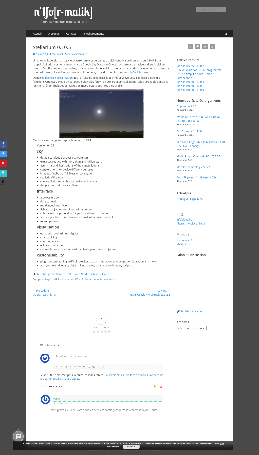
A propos (54, 33)
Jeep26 (57, 398)
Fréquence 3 (184, 240)
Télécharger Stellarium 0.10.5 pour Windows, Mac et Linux (73, 274)
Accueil (37, 33)
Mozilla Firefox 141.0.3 (190, 90)
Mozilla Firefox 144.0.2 (190, 66)
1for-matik (57, 54)
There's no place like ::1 (191, 223)
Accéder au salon (191, 311)
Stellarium (87, 279)
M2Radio (182, 244)
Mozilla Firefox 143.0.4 (190, 82)
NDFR (180, 203)
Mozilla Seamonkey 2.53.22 (193, 167)
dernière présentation (59, 78)
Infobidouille (184, 219)
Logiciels (50, 279)
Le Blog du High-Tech (190, 199)
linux (66, 279)
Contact (71, 33)
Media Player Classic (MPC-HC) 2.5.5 (199, 156)
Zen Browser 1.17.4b (189, 131)
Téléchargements (93, 33)
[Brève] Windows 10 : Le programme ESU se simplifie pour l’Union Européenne (199, 74)
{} (98, 367)
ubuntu (98, 279)
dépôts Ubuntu (137, 72)
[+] (102, 367)
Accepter (131, 447)
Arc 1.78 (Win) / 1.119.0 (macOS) (196, 177)
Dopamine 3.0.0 (186, 106)
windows (109, 279)
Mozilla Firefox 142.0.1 (190, 86)
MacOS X (75, 279)
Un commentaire (77, 54)
